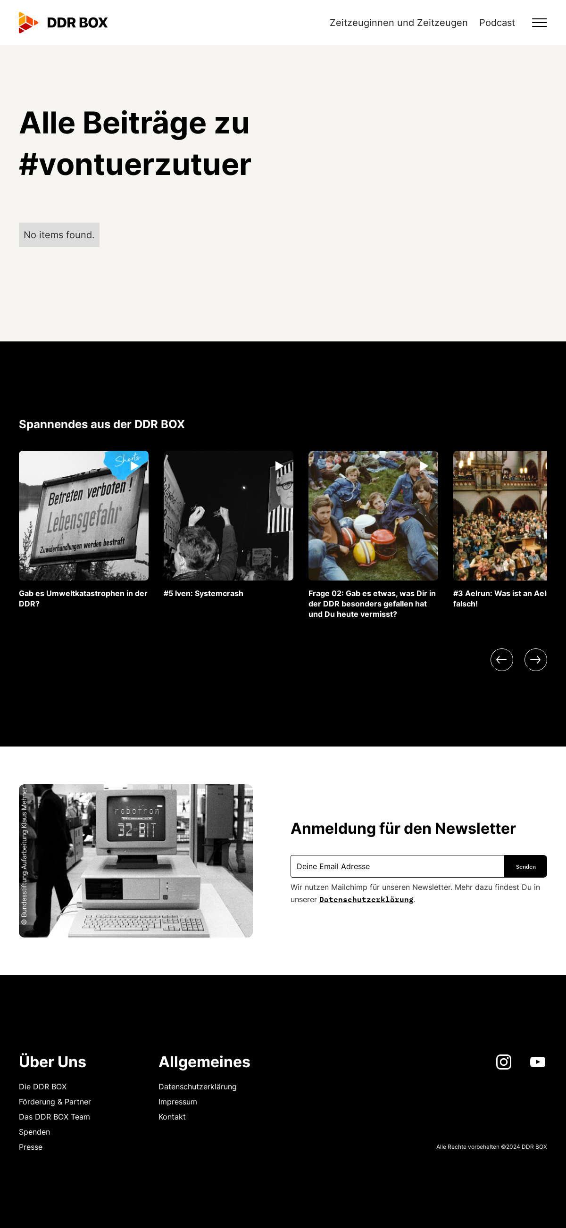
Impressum (177, 1101)
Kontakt (172, 1116)
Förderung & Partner (55, 1101)
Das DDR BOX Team (54, 1116)
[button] (534, 23)
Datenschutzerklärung (366, 898)
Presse (30, 1147)
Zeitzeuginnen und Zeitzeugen (399, 22)
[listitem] (84, 530)
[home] (63, 22)
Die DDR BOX (43, 1086)
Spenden (34, 1132)
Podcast (497, 22)
